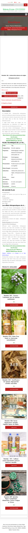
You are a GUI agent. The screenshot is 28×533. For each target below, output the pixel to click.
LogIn (19, 2)
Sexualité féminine (16, 100)
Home (7, 25)
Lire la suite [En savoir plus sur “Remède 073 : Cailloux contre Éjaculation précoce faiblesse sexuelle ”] (14, 465)
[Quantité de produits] (3, 93)
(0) (15, 2)
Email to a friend (7, 103)
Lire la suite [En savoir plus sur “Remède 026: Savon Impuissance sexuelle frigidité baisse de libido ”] (14, 427)
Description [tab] (14, 107)
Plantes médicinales (15, 25)
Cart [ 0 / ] (10, 2)
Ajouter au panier (12, 93)
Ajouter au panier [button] (14, 345)
